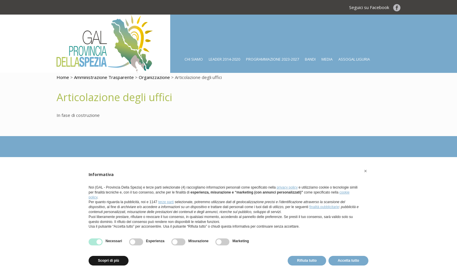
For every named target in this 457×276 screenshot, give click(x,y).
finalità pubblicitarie (324, 207)
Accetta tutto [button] (348, 261)
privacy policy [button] (287, 187)
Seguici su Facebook (374, 7)
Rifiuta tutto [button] (307, 261)
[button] (365, 171)
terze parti (166, 202)
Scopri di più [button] (108, 261)
